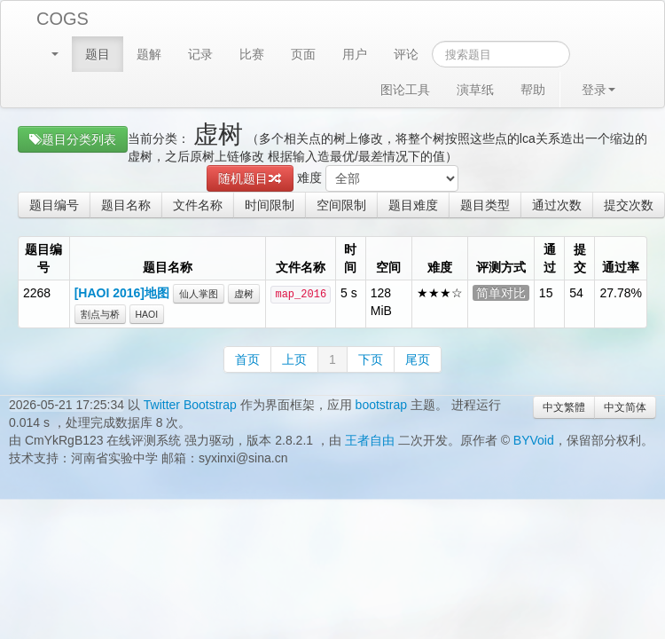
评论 (406, 54)
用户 (354, 54)
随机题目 (250, 178)
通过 (550, 258)
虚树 (244, 293)
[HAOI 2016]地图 (121, 293)
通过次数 (557, 205)
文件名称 (198, 205)
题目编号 (54, 205)
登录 (598, 90)
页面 (303, 54)
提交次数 (628, 205)
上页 (294, 359)
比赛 (251, 54)
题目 (97, 54)
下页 (370, 359)
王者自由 (370, 440)
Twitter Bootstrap (190, 405)
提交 (580, 258)
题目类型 (485, 205)
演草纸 (475, 90)
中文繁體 (564, 407)
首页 (247, 359)
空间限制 (341, 205)
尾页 (417, 359)
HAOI (147, 314)
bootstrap (381, 405)
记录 (200, 54)
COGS (62, 18)
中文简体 (625, 407)
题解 (149, 54)
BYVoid (533, 440)
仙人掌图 (198, 293)
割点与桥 (100, 314)
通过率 (620, 267)
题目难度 (413, 205)
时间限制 (269, 205)
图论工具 (405, 90)
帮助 (532, 90)
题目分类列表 (72, 139)
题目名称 (126, 205)
